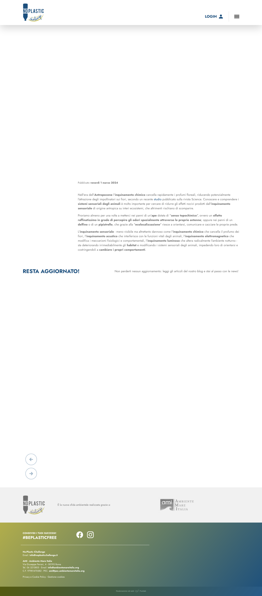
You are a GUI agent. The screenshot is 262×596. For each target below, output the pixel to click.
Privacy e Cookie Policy (34, 577)
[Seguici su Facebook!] (79, 537)
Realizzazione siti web (125, 591)
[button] (31, 459)
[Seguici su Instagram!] (90, 537)
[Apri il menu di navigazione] (236, 16)
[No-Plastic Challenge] (33, 12)
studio (158, 199)
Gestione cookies (56, 577)
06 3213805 (33, 567)
